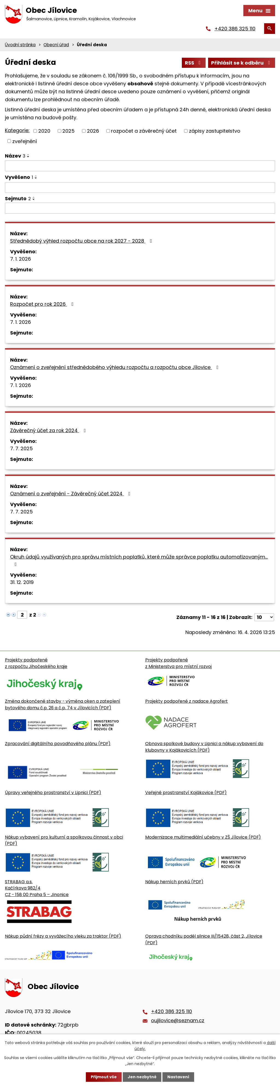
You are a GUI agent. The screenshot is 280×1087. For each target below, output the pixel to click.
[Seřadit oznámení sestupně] (28, 157)
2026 (93, 130)
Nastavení (178, 1077)
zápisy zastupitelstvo (214, 130)
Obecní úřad (56, 45)
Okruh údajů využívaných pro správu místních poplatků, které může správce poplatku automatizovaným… (139, 560)
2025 (68, 130)
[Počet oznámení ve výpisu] (264, 617)
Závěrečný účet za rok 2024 (49, 430)
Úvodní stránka (20, 45)
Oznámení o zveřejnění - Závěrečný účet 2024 (71, 493)
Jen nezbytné (142, 1077)
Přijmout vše (104, 1077)
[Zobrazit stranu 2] (22, 615)
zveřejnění (24, 141)
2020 (44, 130)
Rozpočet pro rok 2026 (43, 304)
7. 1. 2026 (20, 258)
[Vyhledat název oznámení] (140, 165)
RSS (194, 62)
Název (15, 155)
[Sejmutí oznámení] (140, 208)
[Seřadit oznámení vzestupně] (28, 154)
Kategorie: (17, 130)
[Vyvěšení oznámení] (140, 187)
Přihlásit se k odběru (241, 62)
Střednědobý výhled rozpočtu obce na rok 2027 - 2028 (82, 240)
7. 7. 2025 (21, 448)
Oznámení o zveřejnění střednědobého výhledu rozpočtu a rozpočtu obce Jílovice (115, 367)
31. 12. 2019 (22, 582)
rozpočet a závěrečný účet (144, 130)
